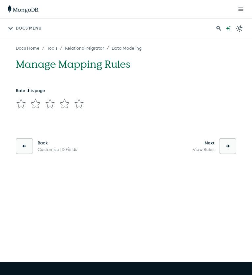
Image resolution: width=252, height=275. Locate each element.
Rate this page (30, 90)
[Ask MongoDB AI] (228, 28)
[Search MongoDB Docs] (218, 28)
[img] (21, 104)
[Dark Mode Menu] (239, 28)
